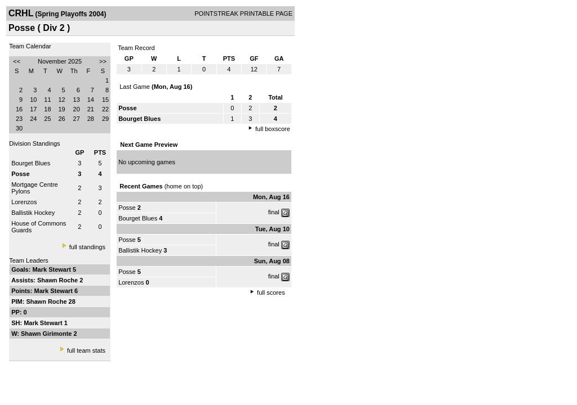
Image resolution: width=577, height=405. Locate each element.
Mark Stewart (52, 269)
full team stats (86, 350)
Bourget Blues (30, 163)
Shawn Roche (58, 280)
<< (16, 61)
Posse (127, 207)
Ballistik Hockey (33, 212)
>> (102, 61)
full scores (271, 292)
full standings (87, 247)
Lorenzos (24, 202)
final (273, 212)
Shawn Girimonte (47, 333)
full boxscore (272, 128)
